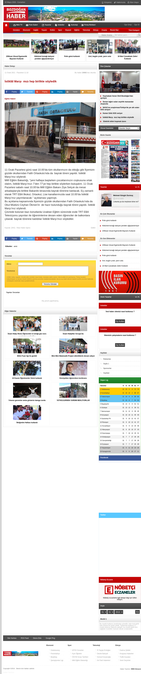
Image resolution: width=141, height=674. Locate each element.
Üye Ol (136, 25)
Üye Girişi (128, 25)
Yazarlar (46, 25)
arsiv (15, 246)
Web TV (17, 25)
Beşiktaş (53, 657)
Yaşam (44, 30)
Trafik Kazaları (124, 657)
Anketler (59, 25)
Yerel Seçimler (124, 660)
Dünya (95, 30)
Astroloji (73, 25)
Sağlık (35, 30)
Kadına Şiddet (124, 650)
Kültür (52, 30)
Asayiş (104, 30)
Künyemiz (107, 2)
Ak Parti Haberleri (102, 660)
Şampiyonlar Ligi (56, 660)
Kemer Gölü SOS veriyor (111, 113)
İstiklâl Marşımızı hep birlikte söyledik (117, 117)
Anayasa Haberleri (126, 654)
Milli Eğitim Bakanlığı (79, 660)
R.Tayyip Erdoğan (102, 650)
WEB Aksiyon (136, 669)
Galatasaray (54, 650)
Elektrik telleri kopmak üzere (113, 121)
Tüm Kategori (134, 30)
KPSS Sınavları (77, 650)
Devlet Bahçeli (101, 654)
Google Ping (49, 638)
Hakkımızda (119, 2)
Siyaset (68, 30)
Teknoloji (86, 30)
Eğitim (77, 30)
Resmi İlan (114, 30)
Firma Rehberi (88, 25)
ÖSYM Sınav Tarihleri (79, 657)
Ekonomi (26, 30)
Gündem (16, 30)
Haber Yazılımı (8, 672)
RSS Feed (23, 638)
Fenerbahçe (54, 654)
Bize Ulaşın (133, 2)
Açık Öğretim (76, 654)
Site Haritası (11, 638)
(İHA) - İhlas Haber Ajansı (20, 228)
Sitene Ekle (35, 638)
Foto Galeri (32, 25)
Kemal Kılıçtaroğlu (103, 657)
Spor (60, 30)
